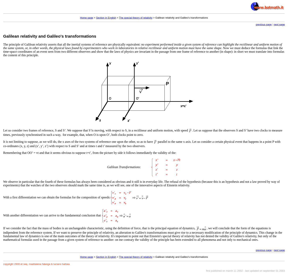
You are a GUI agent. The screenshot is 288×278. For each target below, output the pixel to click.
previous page (264, 24)
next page (279, 24)
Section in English (106, 17)
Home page (86, 17)
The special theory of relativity (135, 17)
